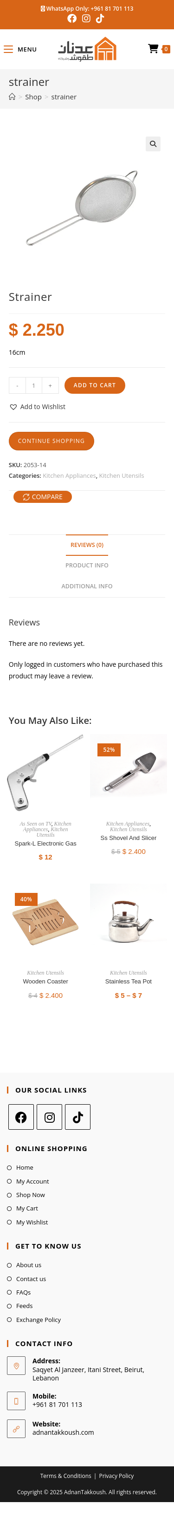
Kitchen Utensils (121, 475)
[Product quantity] (34, 385)
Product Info (87, 565)
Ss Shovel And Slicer (129, 837)
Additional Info (86, 586)
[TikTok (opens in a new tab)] (100, 18)
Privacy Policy (116, 1476)
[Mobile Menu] (20, 49)
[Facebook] (21, 1117)
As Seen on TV (35, 823)
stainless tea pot (128, 981)
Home (24, 1167)
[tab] (87, 545)
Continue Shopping (51, 441)
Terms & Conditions (65, 1476)
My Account (32, 1181)
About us (28, 1265)
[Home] (12, 96)
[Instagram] (49, 1117)
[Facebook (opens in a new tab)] (73, 18)
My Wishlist (32, 1222)
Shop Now (30, 1195)
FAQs (23, 1292)
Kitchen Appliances (69, 475)
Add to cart (95, 385)
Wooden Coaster (45, 981)
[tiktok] (77, 1117)
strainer (64, 96)
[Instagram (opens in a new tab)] (86, 18)
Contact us (31, 1279)
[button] (37, 406)
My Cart (27, 1208)
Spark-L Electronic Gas (46, 843)
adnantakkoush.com (63, 1432)
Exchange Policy (38, 1319)
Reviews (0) (87, 545)
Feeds (24, 1306)
